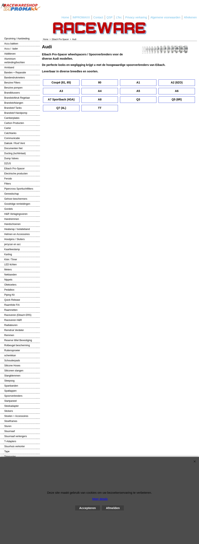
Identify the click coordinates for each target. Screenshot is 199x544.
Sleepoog (9, 380)
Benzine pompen (13, 87)
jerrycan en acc (12, 244)
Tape (7, 451)
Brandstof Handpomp (15, 113)
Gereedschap (11, 193)
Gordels (8, 209)
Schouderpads (12, 360)
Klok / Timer (10, 259)
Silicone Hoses (12, 365)
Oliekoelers (10, 284)
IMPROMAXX (81, 17)
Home (65, 17)
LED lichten (10, 264)
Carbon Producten (14, 123)
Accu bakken (11, 43)
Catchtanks (10, 133)
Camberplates (11, 118)
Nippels (8, 279)
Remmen (9, 335)
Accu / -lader (11, 48)
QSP (110, 17)
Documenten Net (13, 148)
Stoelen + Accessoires (16, 416)
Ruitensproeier (12, 350)
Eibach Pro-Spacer (14, 168)
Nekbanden (10, 274)
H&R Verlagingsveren (16, 214)
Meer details (100, 499)
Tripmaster (10, 456)
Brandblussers (12, 92)
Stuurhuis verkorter (14, 446)
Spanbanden (11, 385)
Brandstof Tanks (13, 107)
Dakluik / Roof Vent (14, 143)
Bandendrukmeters (14, 77)
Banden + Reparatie (15, 72)
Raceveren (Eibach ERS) (17, 315)
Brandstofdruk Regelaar (17, 97)
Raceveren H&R (13, 320)
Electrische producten (16, 173)
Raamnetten (10, 310)
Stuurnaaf (9, 431)
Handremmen (11, 219)
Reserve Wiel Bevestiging (18, 340)
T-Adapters (10, 441)
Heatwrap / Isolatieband (17, 229)
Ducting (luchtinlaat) (15, 153)
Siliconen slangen (13, 370)
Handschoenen (12, 224)
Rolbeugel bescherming (17, 345)
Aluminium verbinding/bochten (14, 60)
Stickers (8, 411)
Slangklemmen (12, 375)
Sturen (7, 426)
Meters (8, 269)
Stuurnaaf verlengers (15, 436)
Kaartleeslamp (12, 249)
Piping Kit (9, 294)
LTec (119, 17)
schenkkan (10, 355)
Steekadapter (11, 406)
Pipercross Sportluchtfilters (18, 188)
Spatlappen (10, 390)
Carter (7, 128)
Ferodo (8, 178)
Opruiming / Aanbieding (17, 38)
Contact (98, 17)
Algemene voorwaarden (165, 17)
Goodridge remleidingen (17, 203)
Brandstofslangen (13, 102)
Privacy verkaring (136, 17)
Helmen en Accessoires (17, 234)
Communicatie (12, 138)
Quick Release (12, 299)
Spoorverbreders (13, 395)
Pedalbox (9, 289)
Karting (8, 254)
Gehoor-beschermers (15, 198)
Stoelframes (10, 421)
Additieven (10, 53)
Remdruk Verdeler (14, 330)
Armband (9, 67)
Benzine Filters (12, 82)
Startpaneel (10, 401)
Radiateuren (10, 325)
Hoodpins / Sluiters (14, 239)
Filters (7, 183)
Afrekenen (190, 17)
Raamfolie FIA (12, 305)
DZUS (7, 163)
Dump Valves (11, 158)
